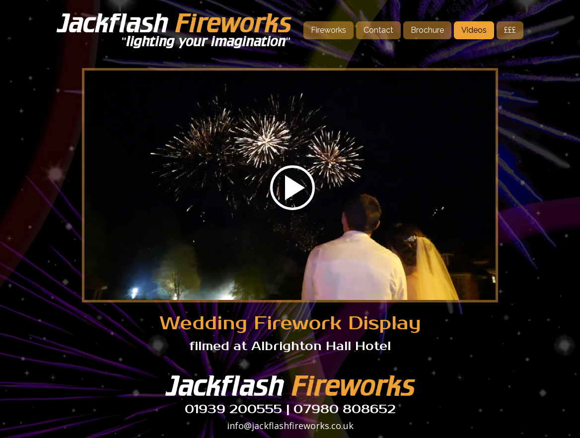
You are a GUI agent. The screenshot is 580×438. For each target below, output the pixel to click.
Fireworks (328, 30)
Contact (378, 30)
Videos (474, 30)
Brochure (427, 30)
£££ (510, 30)
